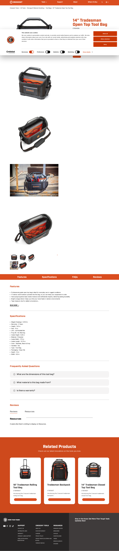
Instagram (10, 526)
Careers (37, 533)
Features (22, 277)
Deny (105, 15)
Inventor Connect (40, 530)
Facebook (7, 526)
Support (21, 525)
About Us (37, 528)
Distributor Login (22, 530)
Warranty (20, 533)
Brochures (56, 530)
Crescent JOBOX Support (24, 536)
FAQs (75, 277)
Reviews (97, 277)
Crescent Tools (41, 525)
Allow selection (105, 9)
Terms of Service (39, 543)
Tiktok (13, 526)
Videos (55, 538)
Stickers (55, 543)
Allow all (105, 4)
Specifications (49, 277)
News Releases (57, 536)
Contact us (20, 528)
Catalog (55, 533)
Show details (87, 22)
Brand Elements (57, 541)
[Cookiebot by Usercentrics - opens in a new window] (10, 23)
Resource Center (57, 528)
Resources (29, 412)
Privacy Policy (39, 536)
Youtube (4, 526)
